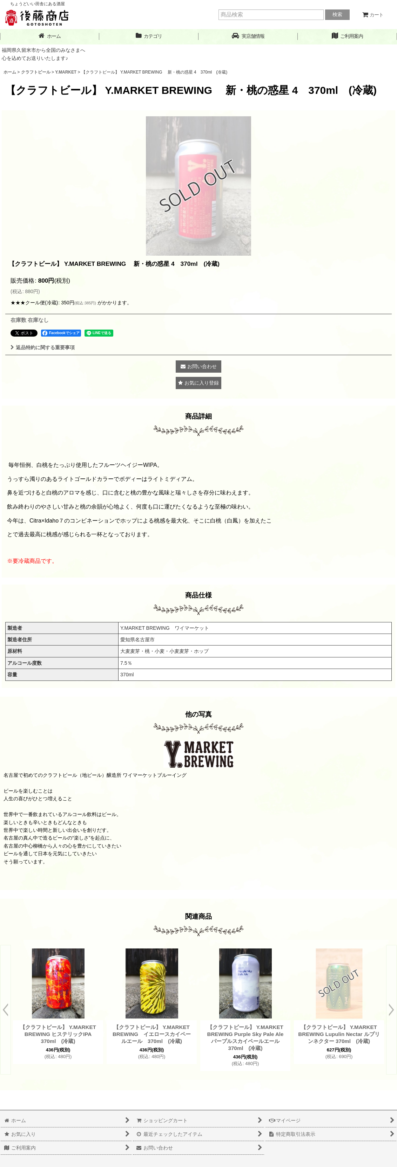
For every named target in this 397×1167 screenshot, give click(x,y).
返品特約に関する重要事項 (43, 347)
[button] (248, 36)
